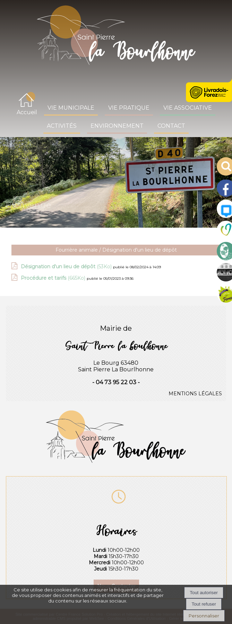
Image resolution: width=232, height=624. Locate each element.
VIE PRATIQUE (128, 107)
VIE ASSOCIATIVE (187, 107)
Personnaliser (204, 615)
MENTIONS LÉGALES (195, 393)
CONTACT (171, 126)
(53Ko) (67, 266)
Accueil (27, 112)
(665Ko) (54, 278)
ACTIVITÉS (62, 126)
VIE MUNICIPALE (71, 107)
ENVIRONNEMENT (117, 126)
